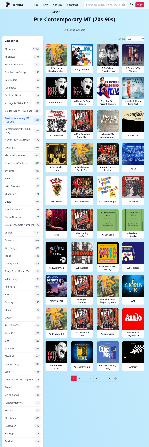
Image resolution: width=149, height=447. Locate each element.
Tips (36, 4)
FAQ (45, 4)
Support (56, 11)
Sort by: (121, 38)
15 (109, 378)
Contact (57, 4)
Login (140, 4)
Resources (72, 4)
